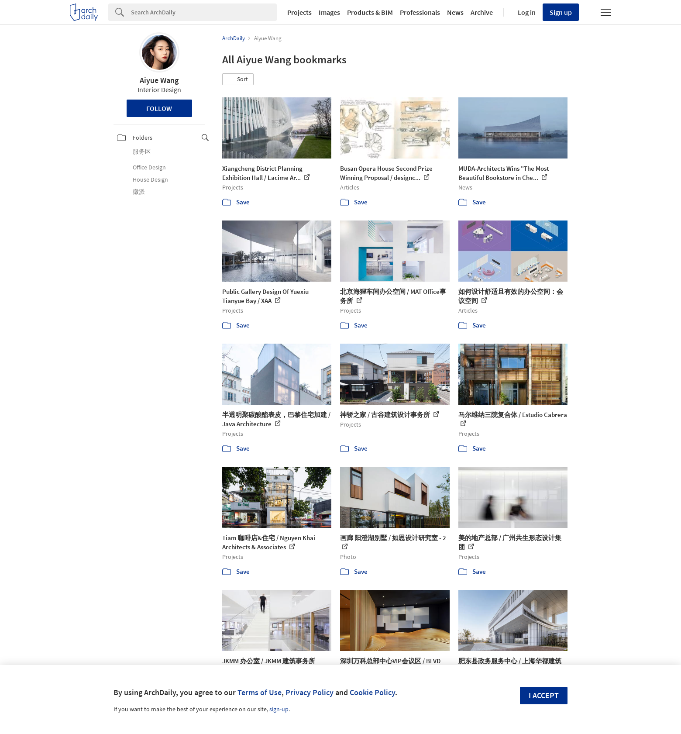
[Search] (204, 12)
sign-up (279, 709)
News (455, 12)
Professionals (420, 12)
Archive (482, 12)
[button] (238, 79)
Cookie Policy (372, 692)
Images (329, 12)
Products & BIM (370, 12)
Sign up (561, 12)
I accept (544, 695)
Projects (299, 12)
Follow (159, 108)
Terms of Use (259, 692)
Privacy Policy (309, 692)
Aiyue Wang (159, 80)
